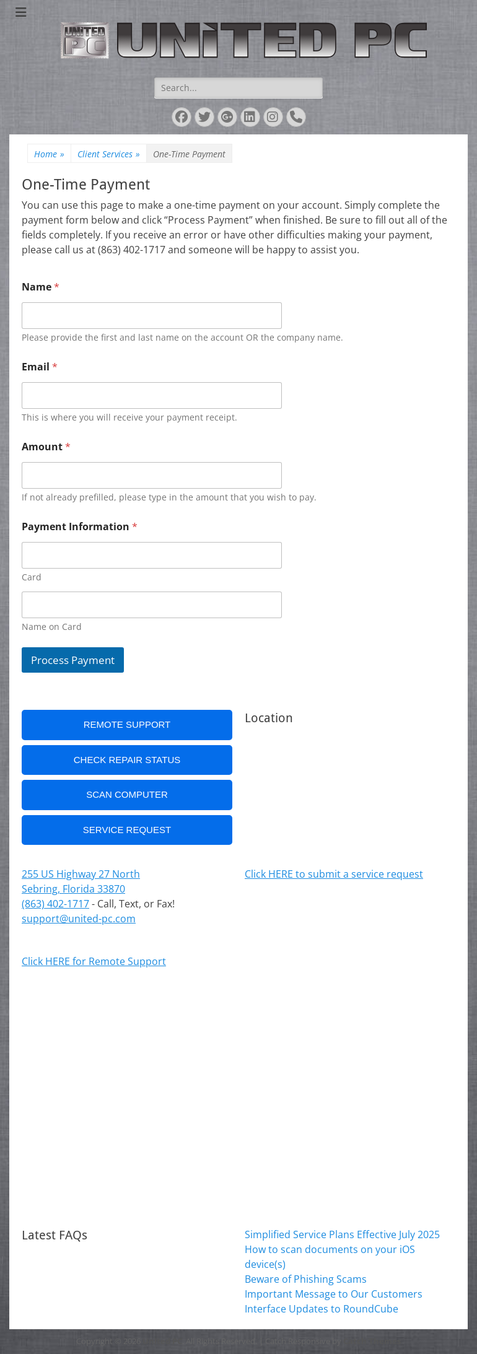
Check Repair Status (127, 759)
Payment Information (80, 527)
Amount (46, 447)
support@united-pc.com (79, 918)
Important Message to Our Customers (333, 1294)
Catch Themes (372, 1341)
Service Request (127, 829)
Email (40, 367)
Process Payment (73, 660)
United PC (162, 1341)
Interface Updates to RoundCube (321, 1309)
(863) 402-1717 (55, 904)
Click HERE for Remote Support (94, 961)
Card (32, 577)
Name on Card (52, 626)
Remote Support (127, 724)
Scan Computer (127, 794)
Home (49, 153)
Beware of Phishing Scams (306, 1279)
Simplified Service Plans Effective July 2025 (342, 1234)
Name (40, 287)
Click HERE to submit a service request (334, 874)
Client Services (108, 153)
